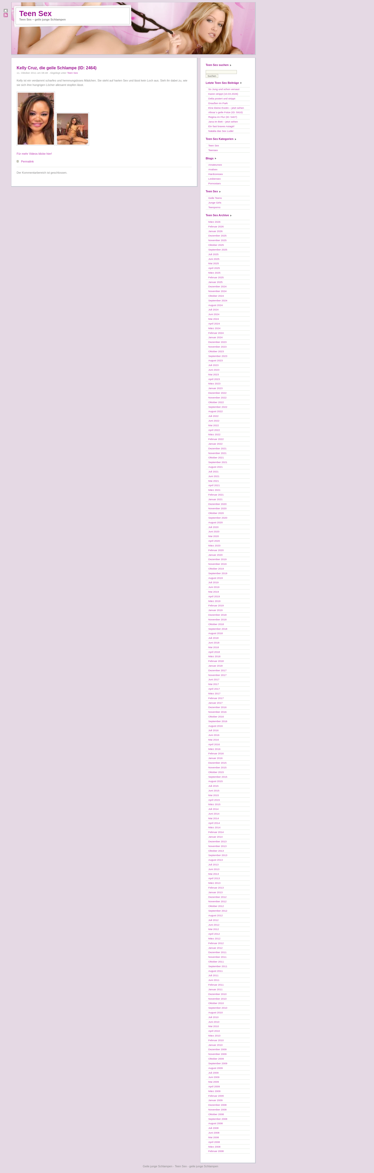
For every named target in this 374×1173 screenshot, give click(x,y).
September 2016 (217, 721)
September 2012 (217, 910)
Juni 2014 (213, 813)
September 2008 (217, 1118)
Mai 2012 (213, 929)
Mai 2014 (213, 818)
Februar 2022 (216, 439)
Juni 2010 (213, 1021)
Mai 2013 (213, 873)
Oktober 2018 (216, 624)
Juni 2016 (213, 735)
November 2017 (217, 675)
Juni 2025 (213, 258)
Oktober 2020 (216, 513)
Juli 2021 (213, 471)
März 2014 (214, 827)
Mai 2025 (213, 263)
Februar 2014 (216, 832)
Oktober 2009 (216, 1058)
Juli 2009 (213, 1072)
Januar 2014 (215, 836)
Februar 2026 (216, 226)
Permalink (27, 161)
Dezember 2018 (217, 614)
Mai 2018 (213, 647)
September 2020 (217, 517)
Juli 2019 (213, 582)
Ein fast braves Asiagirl (221, 126)
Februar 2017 (216, 698)
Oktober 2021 (216, 457)
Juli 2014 (213, 809)
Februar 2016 (216, 753)
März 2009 (214, 1091)
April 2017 (214, 688)
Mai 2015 (213, 795)
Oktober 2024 (216, 295)
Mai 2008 (213, 1137)
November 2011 (217, 956)
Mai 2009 (213, 1081)
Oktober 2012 (216, 906)
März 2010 (214, 1035)
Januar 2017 (215, 702)
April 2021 (214, 485)
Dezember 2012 (217, 897)
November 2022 (217, 397)
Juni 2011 (213, 980)
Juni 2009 (213, 1077)
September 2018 (217, 628)
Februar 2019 (216, 605)
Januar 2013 (215, 892)
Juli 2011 (213, 975)
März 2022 (214, 434)
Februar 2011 (216, 984)
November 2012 (217, 901)
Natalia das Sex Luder (220, 131)
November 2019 (217, 563)
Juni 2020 (213, 531)
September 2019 (217, 573)
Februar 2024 (216, 332)
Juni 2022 (213, 420)
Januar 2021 (215, 499)
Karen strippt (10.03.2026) (223, 93)
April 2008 (214, 1142)
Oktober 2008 (216, 1114)
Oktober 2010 (216, 1003)
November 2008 (217, 1109)
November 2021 (217, 453)
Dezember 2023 (217, 342)
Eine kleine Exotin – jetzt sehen (226, 107)
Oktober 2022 (216, 402)
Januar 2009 (215, 1100)
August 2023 (215, 360)
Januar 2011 (215, 989)
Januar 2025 (215, 282)
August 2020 (215, 522)
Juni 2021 (213, 476)
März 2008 (214, 1146)
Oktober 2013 (216, 850)
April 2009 (214, 1086)
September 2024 (217, 300)
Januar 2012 (215, 947)
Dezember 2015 (217, 762)
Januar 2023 (215, 388)
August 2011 (215, 970)
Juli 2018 (213, 637)
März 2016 (214, 749)
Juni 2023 (213, 369)
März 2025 (214, 272)
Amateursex (215, 164)
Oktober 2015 (216, 772)
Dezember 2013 (217, 841)
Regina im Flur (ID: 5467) (222, 117)
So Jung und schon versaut (223, 89)
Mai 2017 (213, 684)
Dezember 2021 (217, 448)
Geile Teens (215, 197)
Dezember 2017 (217, 670)
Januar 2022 (215, 443)
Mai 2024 (213, 318)
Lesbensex (214, 178)
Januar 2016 (215, 758)
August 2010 (215, 1012)
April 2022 (214, 430)
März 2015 (214, 804)
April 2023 (214, 379)
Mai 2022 (213, 425)
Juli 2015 (213, 785)
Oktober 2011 (216, 961)
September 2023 (217, 356)
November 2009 (217, 1054)
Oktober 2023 (216, 351)
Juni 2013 (213, 869)
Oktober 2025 (216, 244)
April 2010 (214, 1030)
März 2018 (214, 656)
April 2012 (214, 933)
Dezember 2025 (217, 235)
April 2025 (214, 268)
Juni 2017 (213, 679)
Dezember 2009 (217, 1049)
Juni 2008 (213, 1132)
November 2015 (217, 767)
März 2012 (214, 938)
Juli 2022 (213, 416)
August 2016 (215, 725)
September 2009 (217, 1063)
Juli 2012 (213, 920)
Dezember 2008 (217, 1104)
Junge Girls (214, 202)
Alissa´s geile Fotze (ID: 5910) (225, 112)
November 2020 (217, 508)
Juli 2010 (213, 1017)
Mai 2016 (213, 739)
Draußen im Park (218, 103)
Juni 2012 (213, 924)
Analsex (212, 169)
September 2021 (217, 462)
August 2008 (215, 1123)
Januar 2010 (215, 1044)
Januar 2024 (215, 337)
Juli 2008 (213, 1128)
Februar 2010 (216, 1040)
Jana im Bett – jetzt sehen (223, 121)
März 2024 (214, 328)
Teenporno (214, 207)
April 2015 (214, 799)
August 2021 (215, 466)
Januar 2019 (215, 610)
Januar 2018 (215, 665)
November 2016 (217, 711)
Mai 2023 (213, 374)
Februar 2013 (216, 887)
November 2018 (217, 619)
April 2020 (214, 540)
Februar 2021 (216, 494)
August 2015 (215, 781)
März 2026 (214, 221)
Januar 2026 (215, 231)
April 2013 (214, 878)
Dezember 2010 (217, 994)
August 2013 (215, 859)
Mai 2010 (213, 1026)
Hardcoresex (215, 174)
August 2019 (215, 578)
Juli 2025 (213, 254)
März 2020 (214, 545)
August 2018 (215, 633)
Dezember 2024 (217, 286)
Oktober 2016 (216, 716)
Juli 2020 (213, 527)
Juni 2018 (213, 642)
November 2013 (217, 846)
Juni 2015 (213, 790)
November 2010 (217, 998)
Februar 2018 (216, 661)
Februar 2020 (216, 550)
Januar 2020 (215, 554)
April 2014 (214, 823)
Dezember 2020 (217, 504)
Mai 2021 (213, 480)
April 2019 (214, 596)
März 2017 (214, 693)
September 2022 (217, 406)
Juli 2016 (213, 730)
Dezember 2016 (217, 707)
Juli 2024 (213, 309)
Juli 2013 (213, 864)
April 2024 (214, 323)
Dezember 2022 (217, 392)
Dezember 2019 (217, 559)
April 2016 (214, 744)
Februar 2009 (216, 1095)
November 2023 (217, 346)
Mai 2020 (213, 536)
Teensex (213, 150)
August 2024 (215, 305)
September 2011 (217, 966)
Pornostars (214, 183)
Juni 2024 (213, 314)
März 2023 (214, 383)
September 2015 (217, 776)
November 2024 (217, 291)
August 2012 (215, 915)
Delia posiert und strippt (221, 98)
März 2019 (214, 601)
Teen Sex (35, 13)
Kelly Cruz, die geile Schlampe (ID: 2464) (57, 68)
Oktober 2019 (216, 568)
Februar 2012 (216, 943)
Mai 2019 (213, 591)
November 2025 (217, 240)
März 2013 (214, 883)
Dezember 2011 (217, 952)
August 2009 (215, 1068)
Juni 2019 (213, 587)
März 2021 (214, 490)
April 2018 (214, 651)
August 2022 (215, 411)
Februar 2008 (216, 1151)
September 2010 (217, 1007)
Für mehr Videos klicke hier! (34, 153)
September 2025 (217, 249)
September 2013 (217, 855)
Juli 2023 (213, 365)
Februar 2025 (216, 277)
